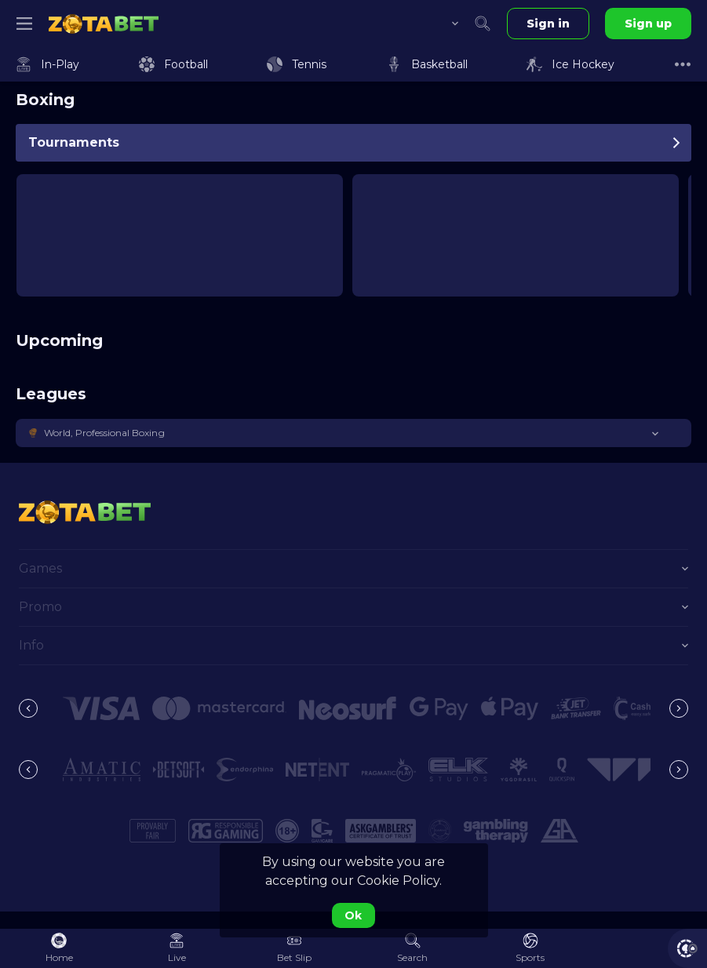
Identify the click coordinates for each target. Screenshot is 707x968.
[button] (353, 433)
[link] (104, 23)
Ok (353, 915)
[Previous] (28, 708)
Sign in (548, 23)
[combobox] (443, 23)
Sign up (648, 23)
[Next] (678, 708)
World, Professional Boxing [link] (104, 433)
